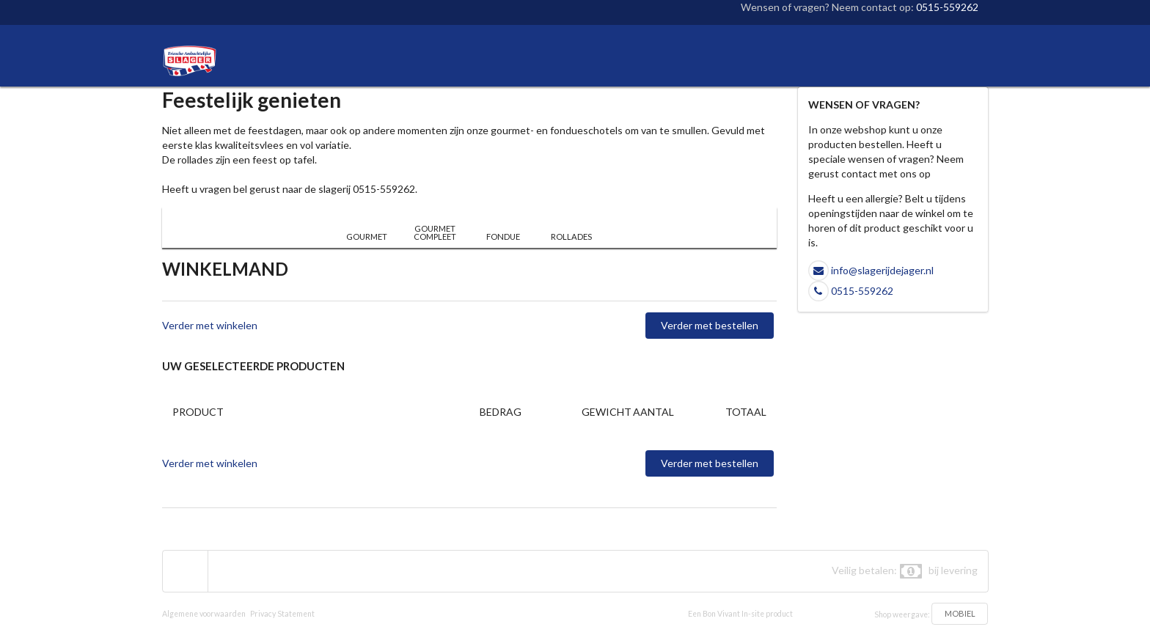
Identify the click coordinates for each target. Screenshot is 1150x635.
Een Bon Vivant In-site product (740, 613)
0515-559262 (947, 7)
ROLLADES (571, 236)
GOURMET (366, 236)
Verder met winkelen (209, 325)
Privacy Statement (282, 613)
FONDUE (503, 236)
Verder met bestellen (709, 325)
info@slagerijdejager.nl (882, 270)
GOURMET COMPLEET (435, 232)
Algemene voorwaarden (204, 613)
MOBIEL (960, 613)
